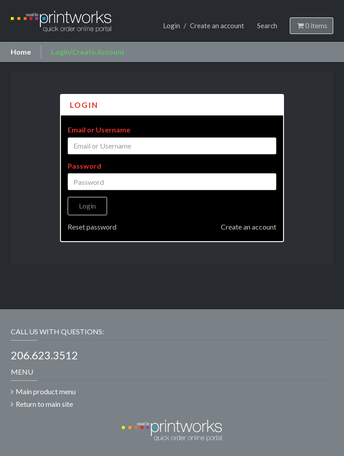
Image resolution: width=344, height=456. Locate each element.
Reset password (92, 226)
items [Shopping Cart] (311, 25)
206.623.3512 (44, 355)
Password (84, 166)
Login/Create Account (88, 51)
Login (171, 25)
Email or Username (99, 129)
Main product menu (46, 391)
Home (21, 51)
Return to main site (44, 404)
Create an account (217, 25)
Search (267, 25)
